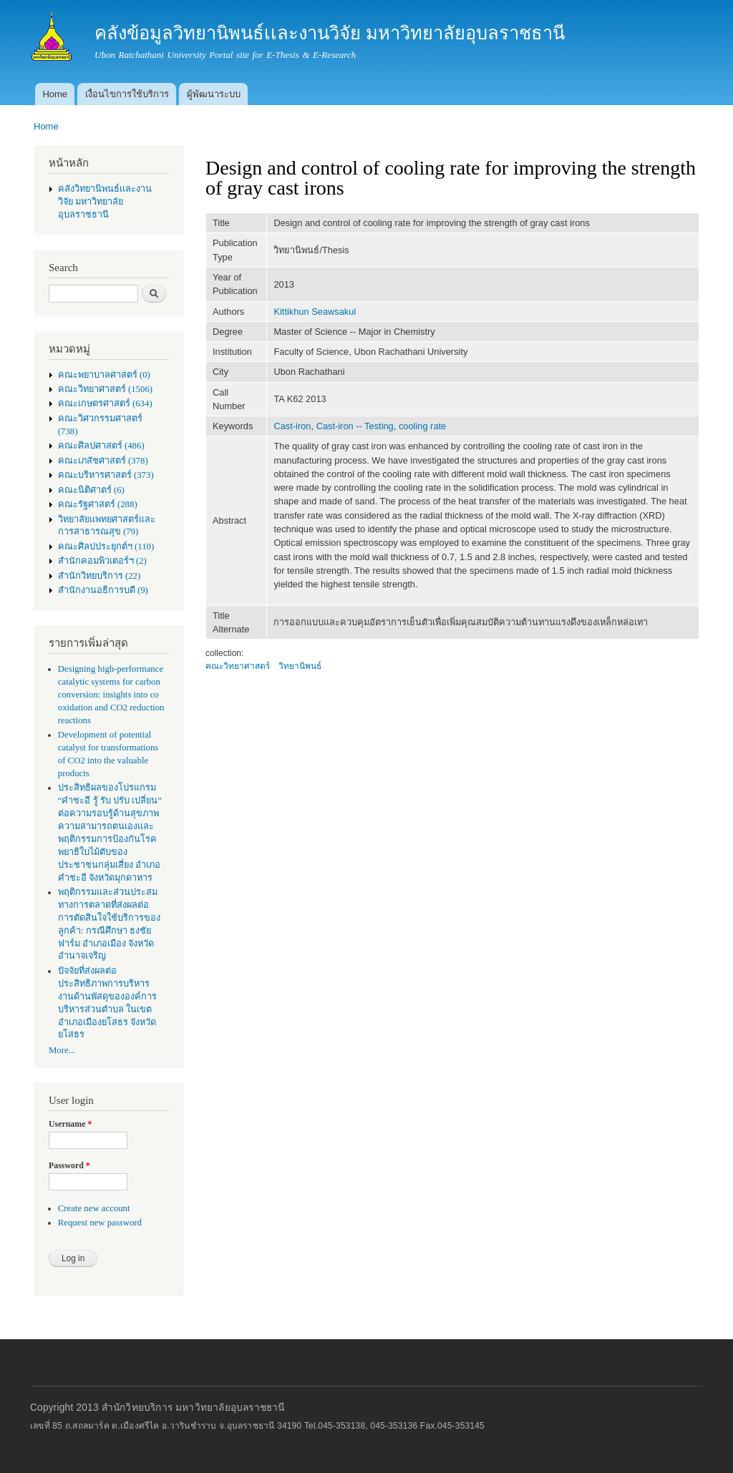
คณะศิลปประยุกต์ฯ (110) (106, 547)
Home (54, 94)
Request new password (100, 1223)
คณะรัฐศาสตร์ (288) (97, 504)
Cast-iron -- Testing (355, 426)
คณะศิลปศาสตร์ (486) (101, 446)
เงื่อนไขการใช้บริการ (127, 94)
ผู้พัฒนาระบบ (214, 94)
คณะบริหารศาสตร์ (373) (106, 475)
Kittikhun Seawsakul (314, 311)
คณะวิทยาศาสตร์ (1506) (105, 389)
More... (62, 1050)
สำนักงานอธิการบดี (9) (103, 590)
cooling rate (422, 426)
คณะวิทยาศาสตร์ (237, 666)
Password (69, 1165)
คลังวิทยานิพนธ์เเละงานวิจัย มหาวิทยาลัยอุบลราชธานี (105, 202)
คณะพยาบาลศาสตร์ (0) (104, 375)
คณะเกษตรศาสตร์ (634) (105, 403)
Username (70, 1124)
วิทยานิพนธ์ (299, 666)
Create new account (94, 1208)
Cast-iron (292, 426)
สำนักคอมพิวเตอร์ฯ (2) (102, 561)
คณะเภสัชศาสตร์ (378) (103, 461)
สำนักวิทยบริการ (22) (99, 576)
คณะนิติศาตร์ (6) (91, 490)
